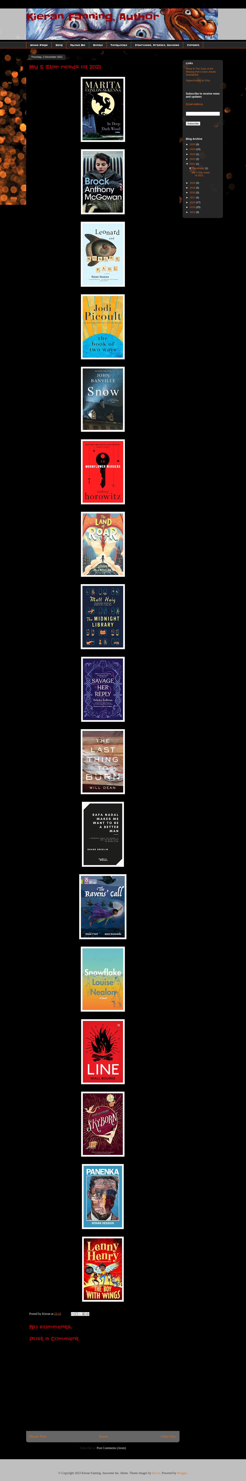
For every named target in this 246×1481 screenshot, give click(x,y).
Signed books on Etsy (198, 80)
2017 (193, 197)
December (199, 168)
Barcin (156, 1473)
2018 (193, 192)
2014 (193, 212)
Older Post (168, 1436)
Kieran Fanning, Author (92, 17)
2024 (193, 149)
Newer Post (37, 1436)
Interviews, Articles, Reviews (157, 45)
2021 (193, 163)
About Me (77, 45)
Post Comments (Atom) (111, 1448)
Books (98, 45)
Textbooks (119, 45)
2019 (193, 187)
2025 (193, 144)
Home (103, 1436)
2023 (193, 154)
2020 (193, 182)
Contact (193, 45)
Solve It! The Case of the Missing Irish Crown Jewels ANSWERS (201, 71)
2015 (193, 207)
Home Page (39, 45)
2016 (193, 202)
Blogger (182, 1473)
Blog (59, 45)
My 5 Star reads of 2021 (201, 174)
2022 (193, 159)
